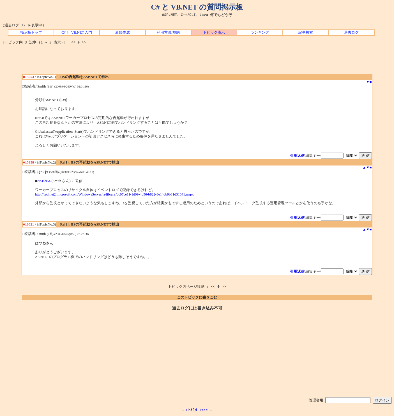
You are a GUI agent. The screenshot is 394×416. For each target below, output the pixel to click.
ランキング (260, 33)
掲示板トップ (31, 33)
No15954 (44, 181)
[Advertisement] (197, 61)
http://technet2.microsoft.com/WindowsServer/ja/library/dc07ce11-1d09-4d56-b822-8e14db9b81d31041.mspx (114, 194)
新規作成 (122, 33)
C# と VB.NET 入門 (76, 33)
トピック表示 (214, 33)
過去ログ (351, 33)
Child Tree (197, 409)
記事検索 (305, 33)
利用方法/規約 (168, 33)
